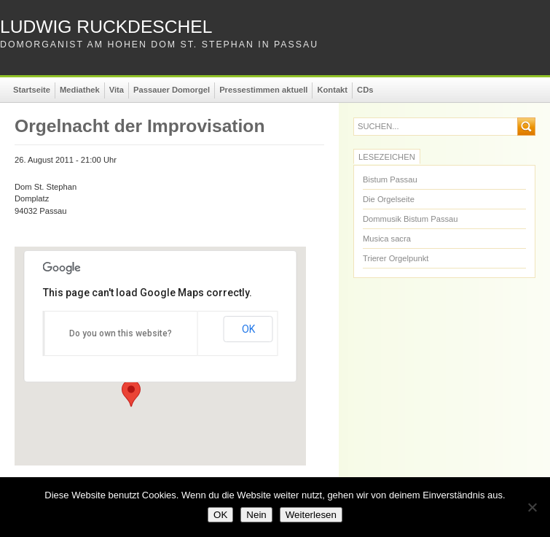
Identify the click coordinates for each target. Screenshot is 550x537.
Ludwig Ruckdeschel (106, 26)
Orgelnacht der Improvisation (139, 126)
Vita (116, 89)
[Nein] (532, 507)
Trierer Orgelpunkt (395, 258)
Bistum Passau (390, 179)
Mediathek (80, 89)
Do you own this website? (120, 333)
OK (248, 329)
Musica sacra (387, 238)
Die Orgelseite (389, 199)
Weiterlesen (311, 514)
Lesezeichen (386, 156)
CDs (365, 89)
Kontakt (332, 89)
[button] (131, 393)
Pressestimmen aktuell (263, 89)
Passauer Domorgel (171, 89)
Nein (256, 514)
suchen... (378, 127)
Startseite (31, 89)
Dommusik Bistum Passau (410, 219)
